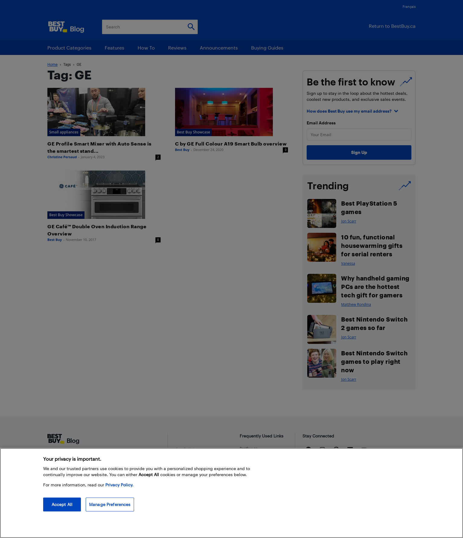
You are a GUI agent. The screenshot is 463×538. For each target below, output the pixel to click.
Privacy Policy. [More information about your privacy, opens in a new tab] (119, 484)
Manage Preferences (110, 504)
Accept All (62, 504)
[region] (231, 493)
